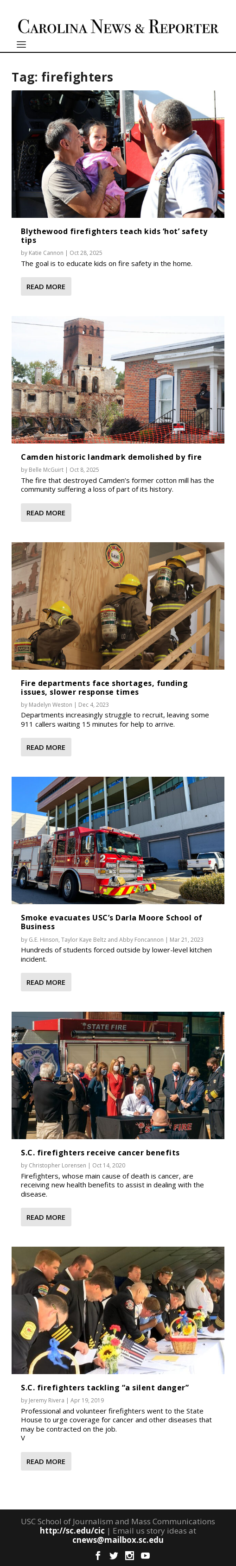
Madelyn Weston (50, 705)
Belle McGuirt (46, 470)
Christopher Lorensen (57, 1165)
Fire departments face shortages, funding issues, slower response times (104, 687)
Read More (45, 286)
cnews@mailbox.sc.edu (118, 1539)
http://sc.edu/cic (72, 1530)
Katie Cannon (46, 253)
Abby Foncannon (141, 940)
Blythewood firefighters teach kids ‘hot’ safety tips (114, 235)
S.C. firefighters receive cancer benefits (100, 1153)
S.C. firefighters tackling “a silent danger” (105, 1387)
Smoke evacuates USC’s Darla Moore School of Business (112, 922)
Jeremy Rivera (46, 1400)
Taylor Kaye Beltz (83, 940)
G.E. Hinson (43, 940)
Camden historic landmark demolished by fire (111, 457)
